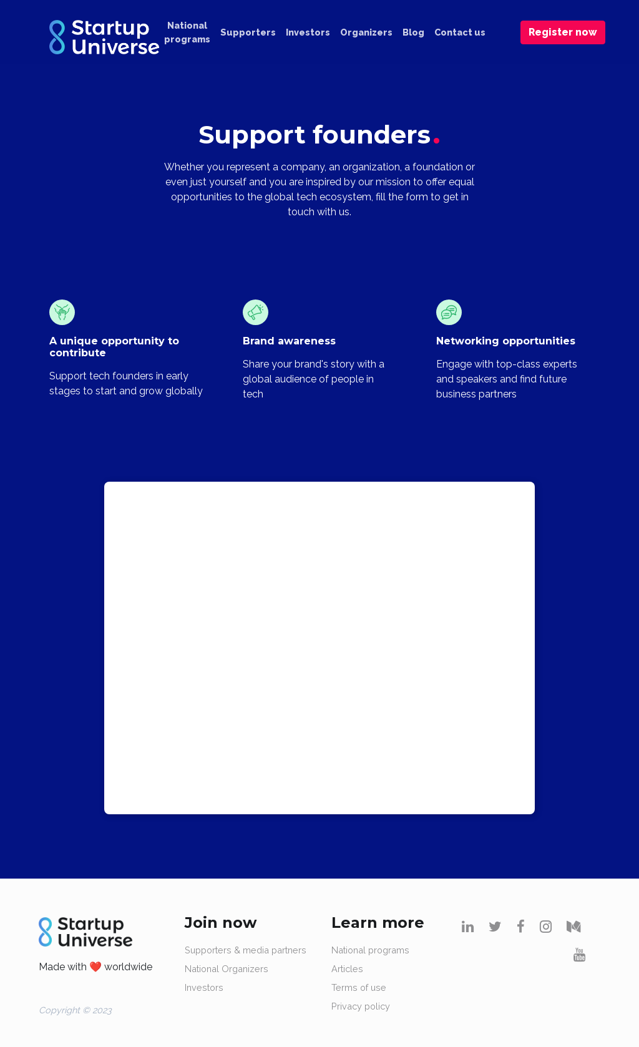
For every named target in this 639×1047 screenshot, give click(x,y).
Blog (413, 32)
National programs (187, 32)
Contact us (459, 32)
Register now (563, 32)
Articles (347, 968)
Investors (308, 32)
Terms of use (358, 987)
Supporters (248, 32)
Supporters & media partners (245, 950)
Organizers (366, 32)
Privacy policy (360, 1006)
